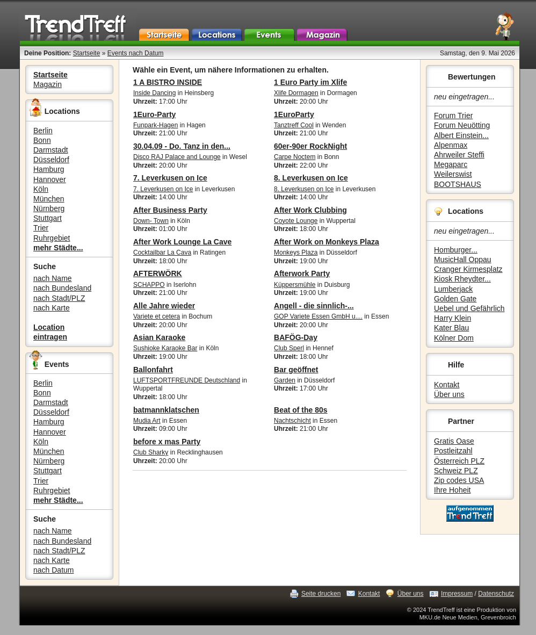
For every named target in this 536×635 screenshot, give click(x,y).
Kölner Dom (454, 338)
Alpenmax (450, 145)
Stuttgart (47, 218)
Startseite (86, 53)
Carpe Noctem (294, 157)
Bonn (42, 140)
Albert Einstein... (461, 135)
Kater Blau (451, 327)
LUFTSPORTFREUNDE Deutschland (186, 380)
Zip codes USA (459, 480)
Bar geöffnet (296, 369)
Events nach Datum (135, 53)
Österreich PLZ (459, 461)
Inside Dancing (154, 93)
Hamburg (48, 169)
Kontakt (446, 384)
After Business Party (170, 210)
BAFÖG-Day (295, 337)
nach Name (52, 278)
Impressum (457, 593)
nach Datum (53, 570)
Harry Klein (452, 318)
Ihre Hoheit (452, 490)
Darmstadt (50, 150)
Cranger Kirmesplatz (468, 269)
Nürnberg (48, 208)
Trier (40, 227)
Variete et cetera (156, 316)
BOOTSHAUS (457, 184)
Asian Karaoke (159, 337)
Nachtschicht (292, 420)
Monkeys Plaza (295, 252)
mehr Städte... (58, 247)
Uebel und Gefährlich (469, 308)
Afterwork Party (302, 273)
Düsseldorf (51, 159)
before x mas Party (166, 441)
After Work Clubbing (310, 210)
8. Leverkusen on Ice (311, 178)
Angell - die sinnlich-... (314, 305)
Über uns (449, 394)
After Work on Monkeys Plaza (326, 241)
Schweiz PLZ (456, 470)
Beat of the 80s (301, 410)
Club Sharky (150, 452)
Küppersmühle (294, 284)
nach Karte (51, 308)
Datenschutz (496, 593)
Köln (40, 189)
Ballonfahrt (153, 369)
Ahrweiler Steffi (459, 154)
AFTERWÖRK (157, 273)
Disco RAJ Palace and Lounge (177, 157)
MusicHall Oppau (462, 259)
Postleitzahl (453, 450)
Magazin (47, 84)
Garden (284, 380)
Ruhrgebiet (51, 238)
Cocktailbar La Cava (162, 252)
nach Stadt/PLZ (59, 298)
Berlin (43, 130)
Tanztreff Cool (294, 125)
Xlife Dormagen (296, 93)
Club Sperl (289, 348)
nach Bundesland (62, 288)
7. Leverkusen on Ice (170, 178)
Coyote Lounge (295, 221)
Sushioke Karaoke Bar (165, 348)
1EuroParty (294, 114)
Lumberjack (453, 289)
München (48, 198)
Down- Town (151, 221)
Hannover (49, 179)
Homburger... (455, 250)
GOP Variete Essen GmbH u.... (318, 316)
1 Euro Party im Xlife (310, 82)
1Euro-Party (154, 114)
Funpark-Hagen (155, 125)
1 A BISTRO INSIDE (167, 82)
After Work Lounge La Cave (182, 241)
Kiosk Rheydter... (462, 279)
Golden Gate (455, 298)
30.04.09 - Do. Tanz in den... (181, 146)
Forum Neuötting (462, 125)
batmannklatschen (166, 410)
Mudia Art (147, 420)
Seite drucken (321, 593)
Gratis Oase (454, 441)
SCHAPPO (149, 284)
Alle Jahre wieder (164, 305)
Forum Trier (453, 115)
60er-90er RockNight (310, 146)
